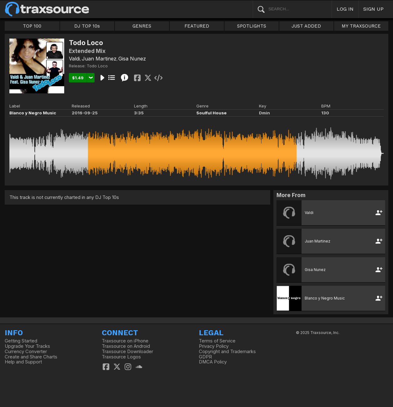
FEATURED (196, 26)
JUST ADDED (306, 26)
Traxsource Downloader (127, 351)
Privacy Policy (214, 346)
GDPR (205, 357)
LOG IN (345, 9)
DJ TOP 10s (87, 26)
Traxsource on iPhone (125, 341)
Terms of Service (217, 341)
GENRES (141, 26)
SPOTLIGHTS (251, 26)
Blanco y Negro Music (32, 112)
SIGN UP (373, 9)
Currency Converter (26, 351)
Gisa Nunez (132, 58)
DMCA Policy (213, 362)
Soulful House (211, 112)
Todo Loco (97, 65)
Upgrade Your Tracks (27, 346)
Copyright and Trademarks (227, 351)
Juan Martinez (99, 58)
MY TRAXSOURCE (361, 26)
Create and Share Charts (31, 357)
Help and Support (23, 362)
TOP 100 (32, 26)
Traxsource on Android (126, 346)
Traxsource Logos (121, 357)
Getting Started (21, 341)
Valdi (74, 58)
